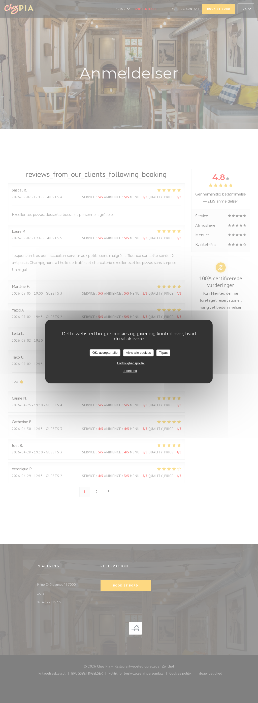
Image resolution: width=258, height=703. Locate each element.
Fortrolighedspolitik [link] (130, 363)
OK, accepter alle (105, 353)
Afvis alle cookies (138, 353)
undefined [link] (130, 371)
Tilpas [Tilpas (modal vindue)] (163, 353)
